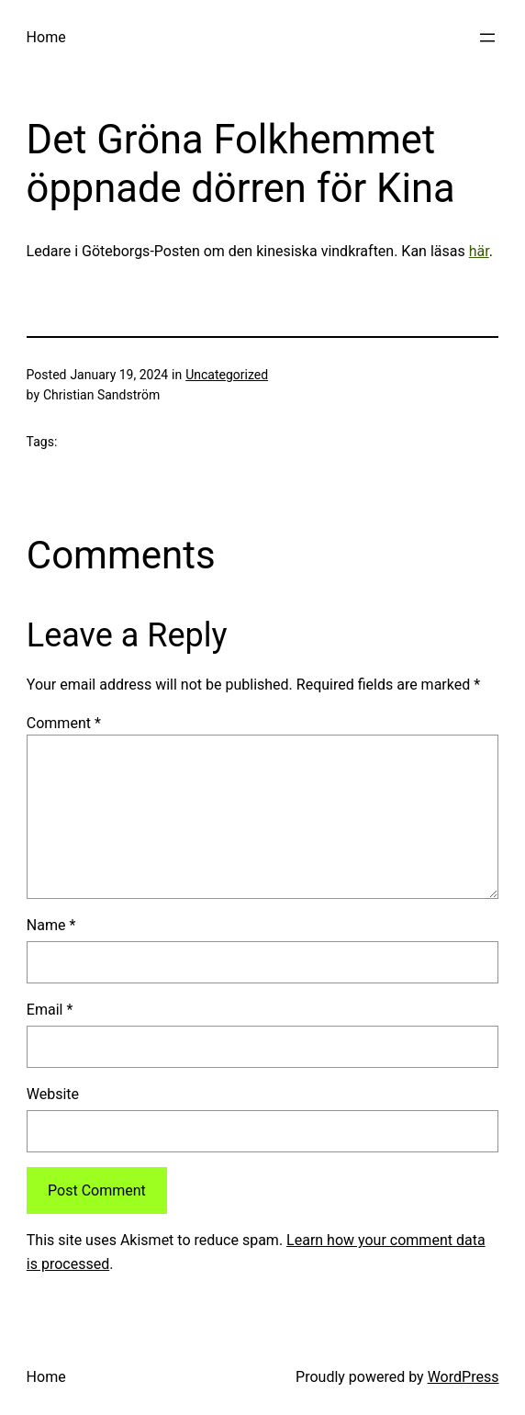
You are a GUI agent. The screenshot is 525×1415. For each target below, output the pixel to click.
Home (46, 37)
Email (50, 1009)
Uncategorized (226, 374)
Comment (64, 723)
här (479, 251)
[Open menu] (487, 38)
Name (51, 925)
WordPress (463, 1377)
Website (53, 1094)
